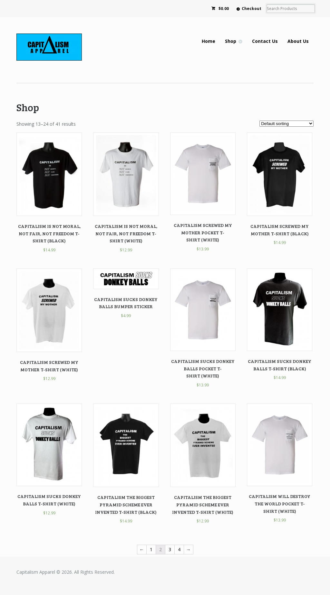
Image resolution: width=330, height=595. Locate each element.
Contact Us (265, 41)
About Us (298, 41)
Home (208, 41)
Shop (230, 41)
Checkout (251, 8)
